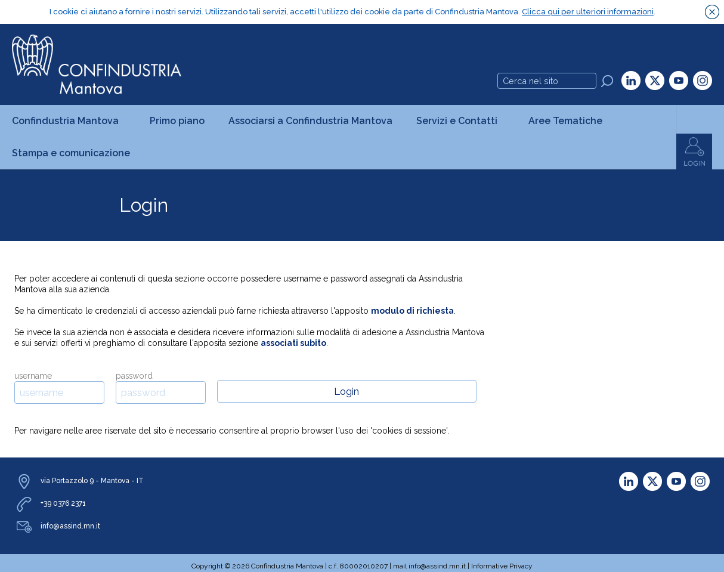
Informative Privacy (502, 565)
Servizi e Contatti (460, 120)
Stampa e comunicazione (74, 152)
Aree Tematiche (568, 120)
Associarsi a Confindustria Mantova (310, 120)
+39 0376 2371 (63, 503)
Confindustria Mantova (69, 120)
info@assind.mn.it (70, 525)
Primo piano (177, 120)
